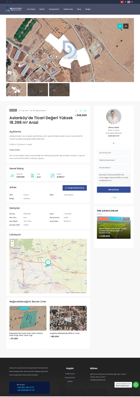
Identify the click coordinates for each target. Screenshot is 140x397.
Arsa (39, 177)
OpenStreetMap (75, 293)
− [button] (12, 245)
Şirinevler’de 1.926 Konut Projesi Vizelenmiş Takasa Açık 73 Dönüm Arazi (112, 230)
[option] (130, 2)
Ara (113, 197)
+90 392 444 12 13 (24, 388)
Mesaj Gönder (113, 190)
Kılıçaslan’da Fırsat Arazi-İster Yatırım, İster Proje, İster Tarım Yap (26, 335)
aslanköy (26, 199)
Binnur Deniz (113, 127)
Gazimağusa (68, 195)
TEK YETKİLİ (27, 222)
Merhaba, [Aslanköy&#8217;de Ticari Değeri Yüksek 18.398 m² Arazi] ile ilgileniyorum (114, 178)
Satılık (66, 218)
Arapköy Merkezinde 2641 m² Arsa (64, 334)
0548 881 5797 (113, 136)
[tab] (120, 26)
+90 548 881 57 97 (25, 390)
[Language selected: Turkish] (127, 1)
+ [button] (12, 242)
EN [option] (132, 2)
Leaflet (67, 293)
